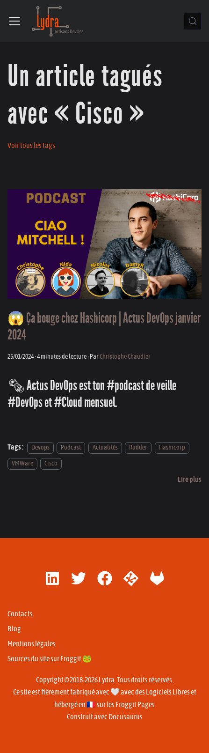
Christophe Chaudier (125, 356)
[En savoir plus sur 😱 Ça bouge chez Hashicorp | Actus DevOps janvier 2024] (190, 479)
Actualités (105, 447)
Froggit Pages (135, 705)
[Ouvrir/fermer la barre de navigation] (14, 21)
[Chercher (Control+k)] (193, 21)
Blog (14, 629)
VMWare (22, 463)
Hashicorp (172, 447)
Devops (40, 447)
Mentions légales (31, 644)
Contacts (20, 614)
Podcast (71, 447)
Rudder (138, 447)
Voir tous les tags (31, 145)
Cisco (51, 463)
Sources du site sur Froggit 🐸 (49, 659)
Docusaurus (125, 717)
